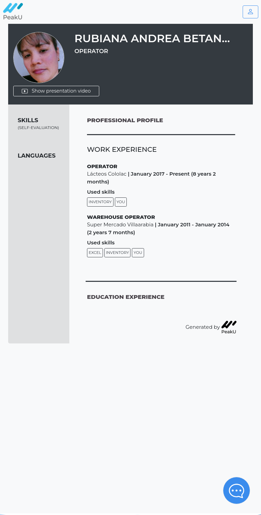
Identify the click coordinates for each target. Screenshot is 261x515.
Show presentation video (56, 91)
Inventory (100, 201)
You (121, 201)
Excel (95, 252)
